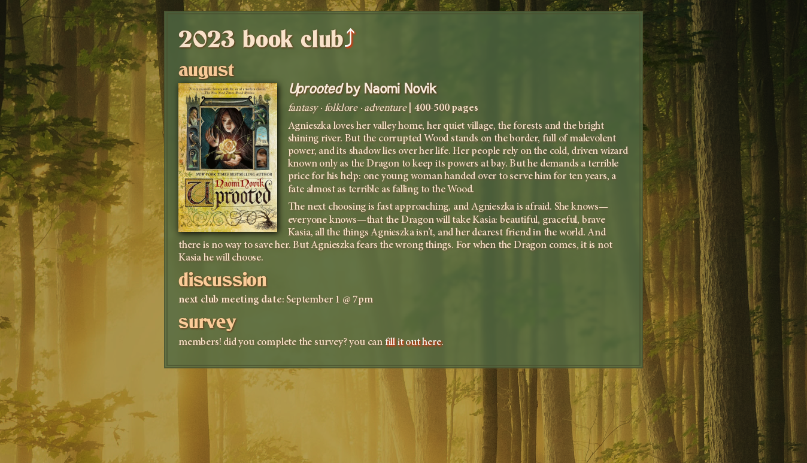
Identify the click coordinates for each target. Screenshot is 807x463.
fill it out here (413, 342)
